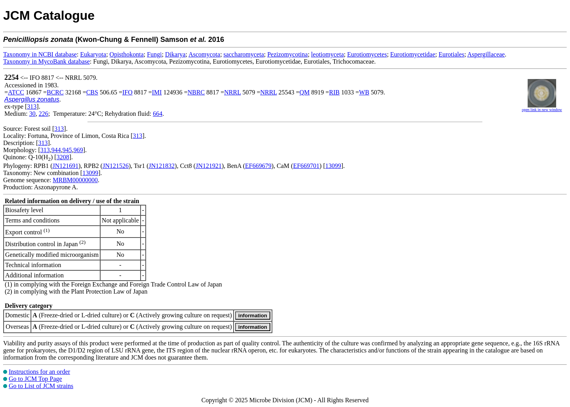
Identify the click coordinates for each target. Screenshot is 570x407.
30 (32, 113)
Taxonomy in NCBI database (40, 54)
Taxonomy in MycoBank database (46, 61)
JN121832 (162, 165)
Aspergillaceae (486, 54)
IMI (157, 92)
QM (305, 92)
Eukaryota (93, 54)
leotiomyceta (327, 54)
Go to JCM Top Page (35, 378)
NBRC (196, 92)
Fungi (154, 54)
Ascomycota (204, 54)
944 (56, 150)
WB (364, 92)
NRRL (232, 92)
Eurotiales (451, 54)
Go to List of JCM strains (41, 386)
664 (157, 113)
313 (31, 106)
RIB (334, 92)
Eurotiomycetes (367, 54)
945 (67, 150)
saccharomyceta (244, 54)
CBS (92, 92)
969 (78, 150)
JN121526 (116, 165)
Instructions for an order (39, 371)
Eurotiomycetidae (412, 54)
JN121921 (209, 165)
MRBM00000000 (75, 180)
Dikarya (175, 54)
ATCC (16, 92)
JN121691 (65, 165)
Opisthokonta (127, 54)
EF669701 (306, 165)
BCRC (55, 92)
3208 (63, 157)
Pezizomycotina (287, 54)
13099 (333, 165)
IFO (127, 92)
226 (43, 113)
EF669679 (258, 165)
